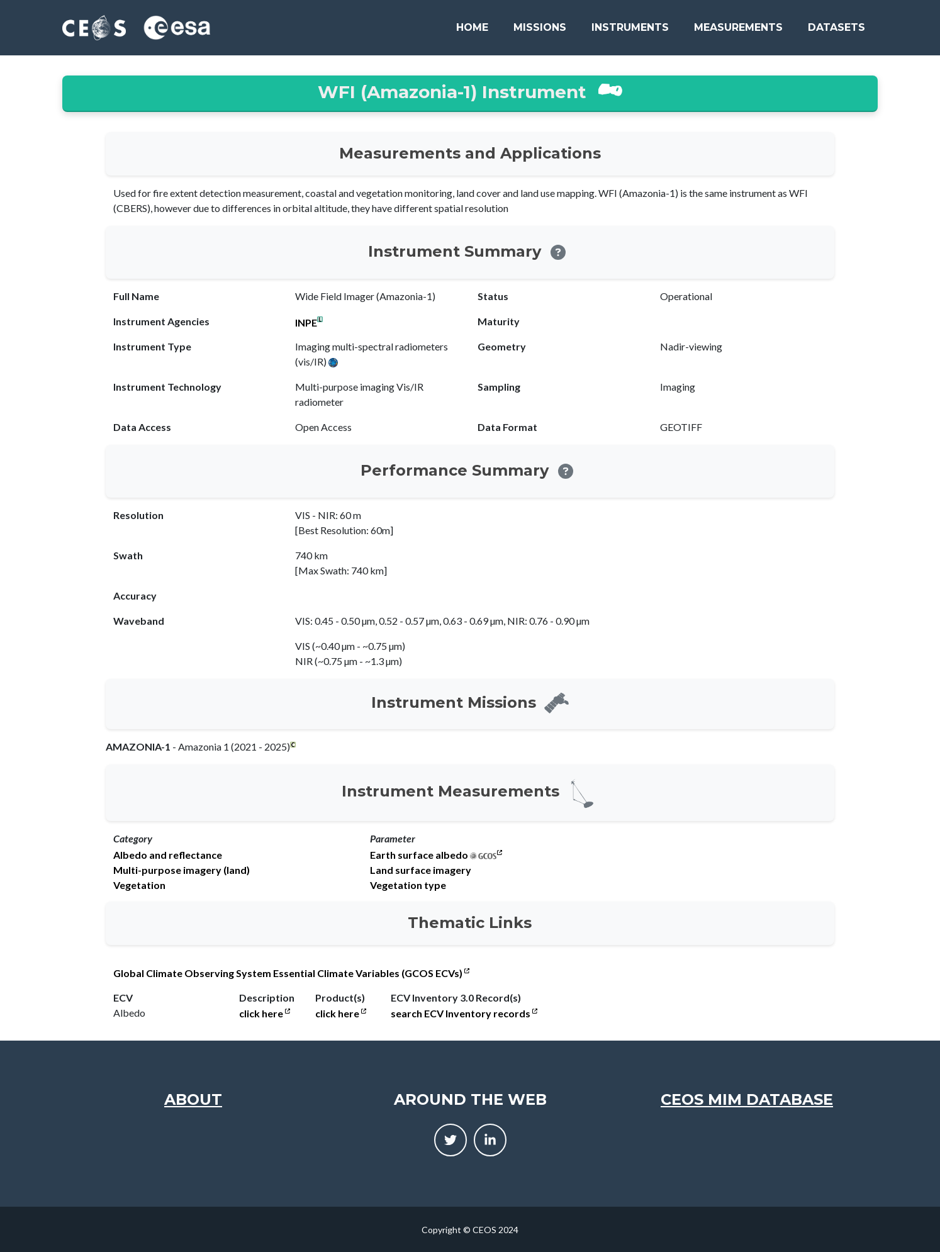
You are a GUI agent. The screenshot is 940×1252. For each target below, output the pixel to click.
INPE (306, 323)
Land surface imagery (420, 870)
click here (264, 1014)
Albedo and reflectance (167, 855)
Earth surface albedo (419, 855)
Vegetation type (408, 885)
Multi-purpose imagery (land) (181, 870)
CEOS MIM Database (747, 1099)
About (193, 1099)
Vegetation (139, 885)
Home (472, 27)
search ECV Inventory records (464, 1014)
